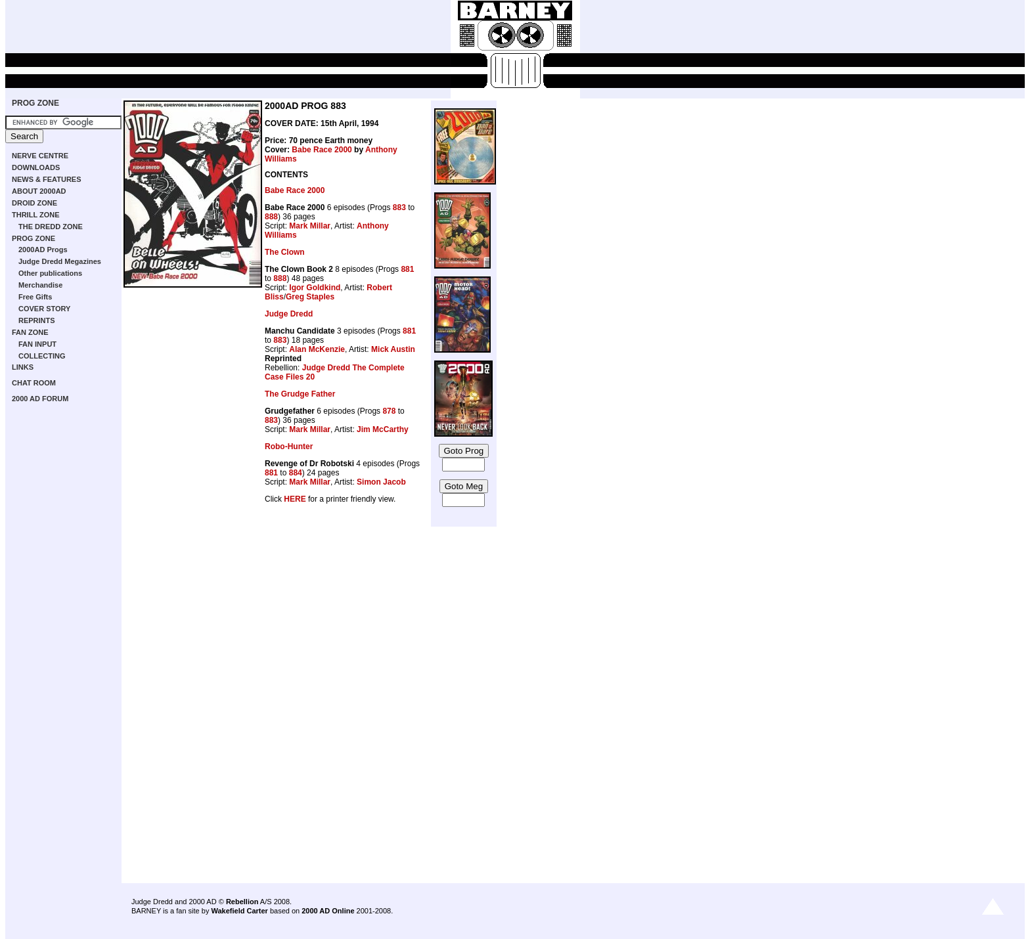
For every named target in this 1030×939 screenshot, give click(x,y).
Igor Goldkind (314, 287)
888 (271, 216)
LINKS (23, 367)
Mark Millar (309, 225)
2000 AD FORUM (40, 399)
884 (295, 472)
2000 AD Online (328, 911)
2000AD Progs (43, 249)
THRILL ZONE (36, 215)
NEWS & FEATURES (46, 179)
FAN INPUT (37, 344)
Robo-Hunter (289, 446)
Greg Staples (310, 296)
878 (388, 411)
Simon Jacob (381, 482)
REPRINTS (36, 320)
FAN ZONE (30, 332)
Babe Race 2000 (321, 149)
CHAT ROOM (34, 383)
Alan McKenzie (317, 349)
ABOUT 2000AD (39, 191)
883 (399, 207)
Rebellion (242, 902)
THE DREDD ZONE (50, 226)
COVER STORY (44, 309)
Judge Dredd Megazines (59, 261)
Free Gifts (35, 297)
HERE (294, 499)
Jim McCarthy (383, 429)
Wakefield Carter (239, 911)
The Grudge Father (300, 394)
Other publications (50, 273)
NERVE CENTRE (40, 156)
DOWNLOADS (36, 167)
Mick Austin (393, 349)
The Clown (285, 252)
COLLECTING (42, 356)
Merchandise (40, 285)
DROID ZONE (34, 203)
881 (407, 269)
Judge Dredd (289, 313)
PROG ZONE (35, 103)
